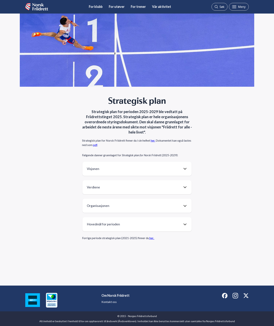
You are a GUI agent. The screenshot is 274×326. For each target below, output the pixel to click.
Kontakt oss (109, 301)
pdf (95, 145)
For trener (138, 7)
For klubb (96, 7)
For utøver (117, 7)
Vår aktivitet (161, 7)
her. (153, 140)
